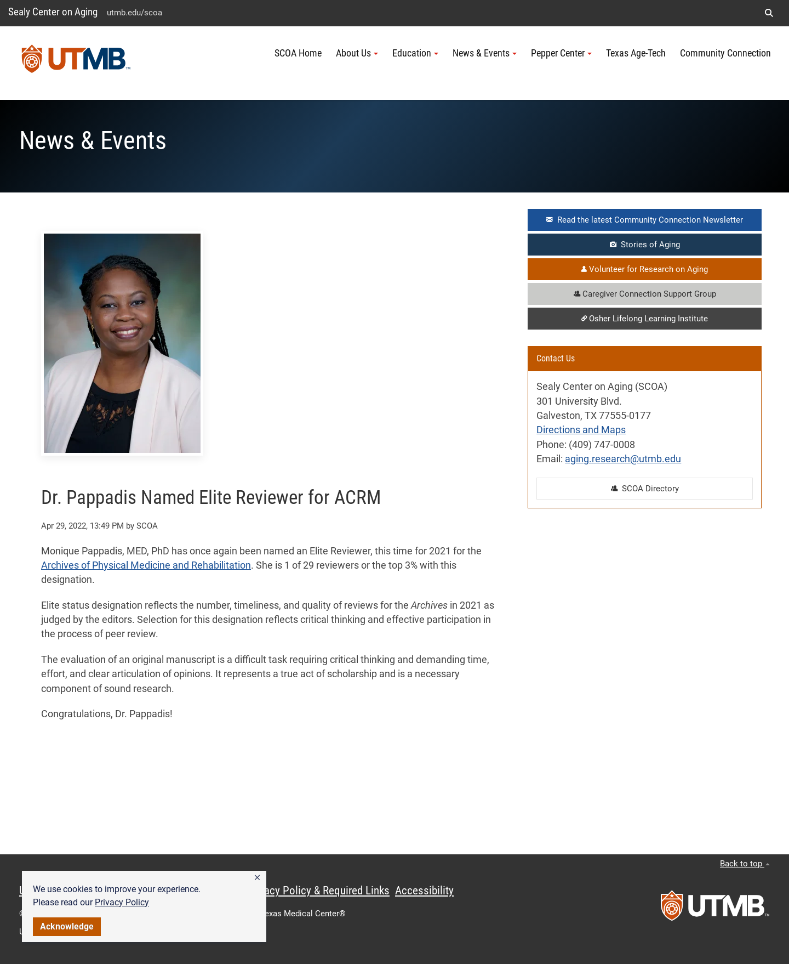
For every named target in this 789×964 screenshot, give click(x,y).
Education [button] (415, 53)
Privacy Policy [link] (122, 902)
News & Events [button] (485, 53)
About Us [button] (357, 53)
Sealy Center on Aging (53, 11)
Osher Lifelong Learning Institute (644, 319)
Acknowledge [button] (67, 926)
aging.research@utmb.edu (623, 458)
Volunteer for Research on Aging (644, 269)
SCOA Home (298, 53)
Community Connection (725, 53)
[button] (257, 878)
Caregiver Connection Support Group (645, 294)
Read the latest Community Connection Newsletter (644, 220)
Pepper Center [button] (561, 53)
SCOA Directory (645, 489)
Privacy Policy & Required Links (318, 890)
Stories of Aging (645, 244)
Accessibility (424, 890)
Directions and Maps (581, 429)
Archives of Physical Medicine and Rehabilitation (146, 565)
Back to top (745, 864)
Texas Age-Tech (636, 53)
